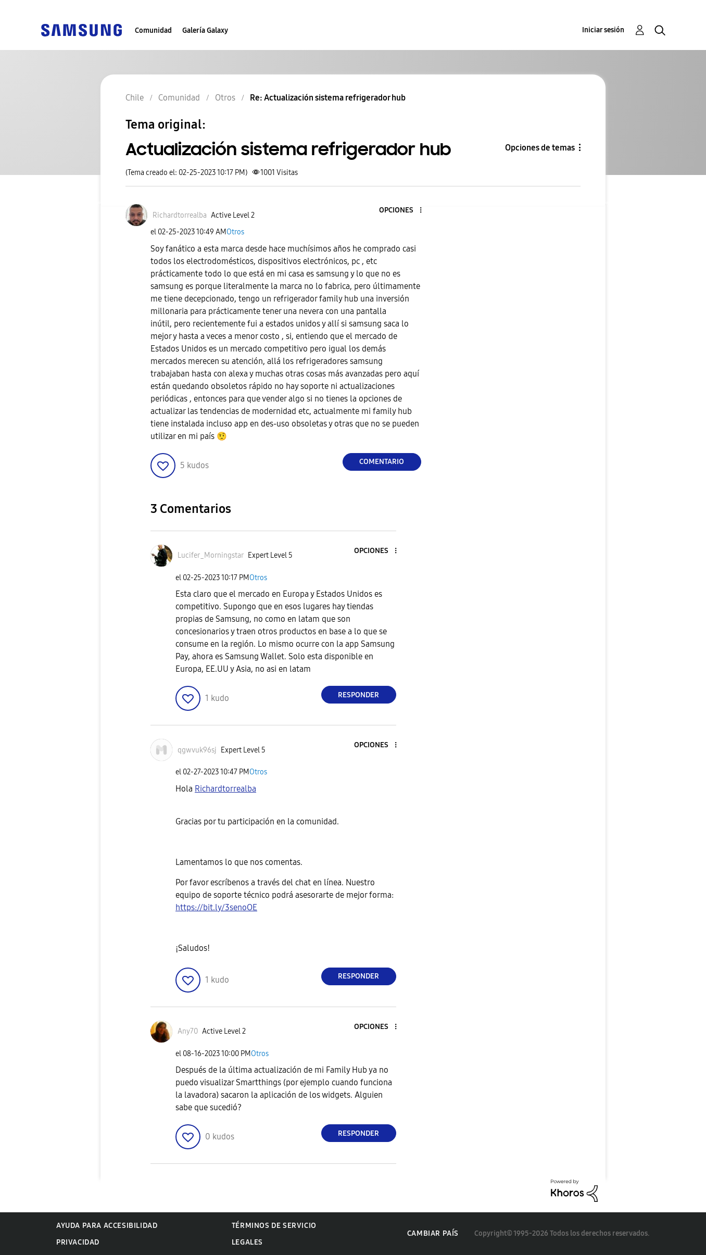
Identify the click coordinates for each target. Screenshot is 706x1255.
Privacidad (77, 1242)
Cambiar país (433, 1233)
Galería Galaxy (205, 30)
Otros (235, 232)
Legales (247, 1242)
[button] (403, 211)
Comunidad (153, 30)
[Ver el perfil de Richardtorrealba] (180, 215)
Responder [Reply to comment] (358, 695)
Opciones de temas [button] (540, 148)
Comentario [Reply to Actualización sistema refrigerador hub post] (381, 461)
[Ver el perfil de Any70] (188, 1031)
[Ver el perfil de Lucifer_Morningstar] (211, 555)
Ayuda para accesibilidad (106, 1225)
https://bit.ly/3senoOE (216, 907)
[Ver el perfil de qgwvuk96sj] (197, 750)
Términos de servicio (274, 1225)
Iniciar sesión (603, 30)
